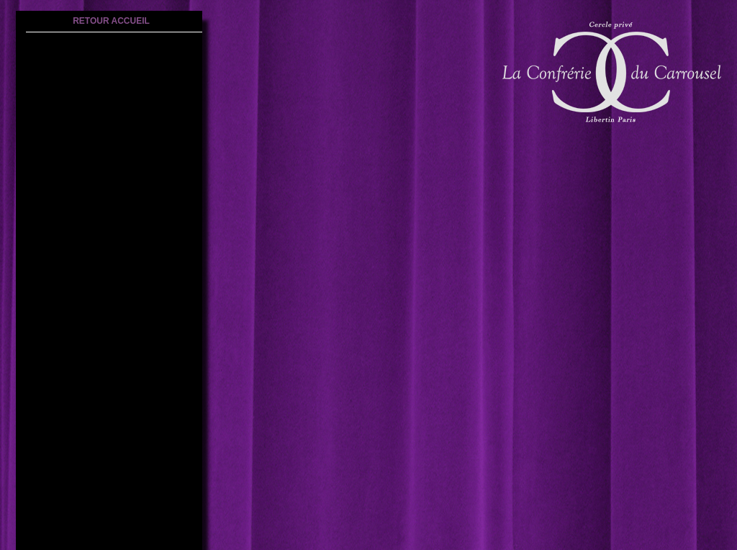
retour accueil (111, 21)
